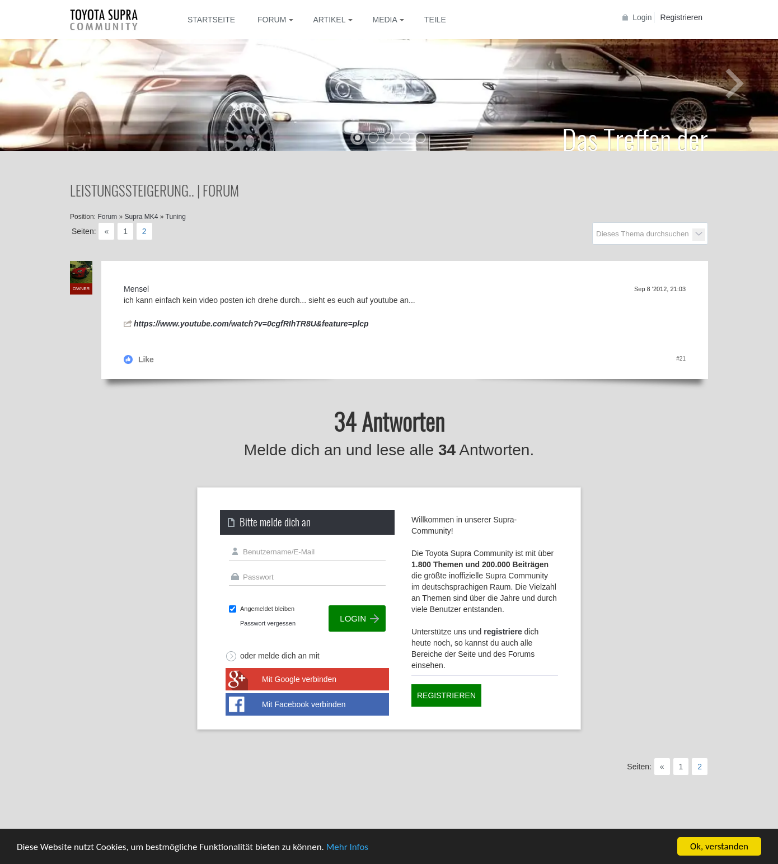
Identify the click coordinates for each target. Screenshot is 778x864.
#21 (681, 359)
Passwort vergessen (268, 623)
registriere (503, 631)
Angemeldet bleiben (267, 608)
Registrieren (681, 17)
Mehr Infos (347, 847)
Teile (435, 19)
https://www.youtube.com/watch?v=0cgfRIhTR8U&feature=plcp (251, 323)
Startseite (211, 19)
